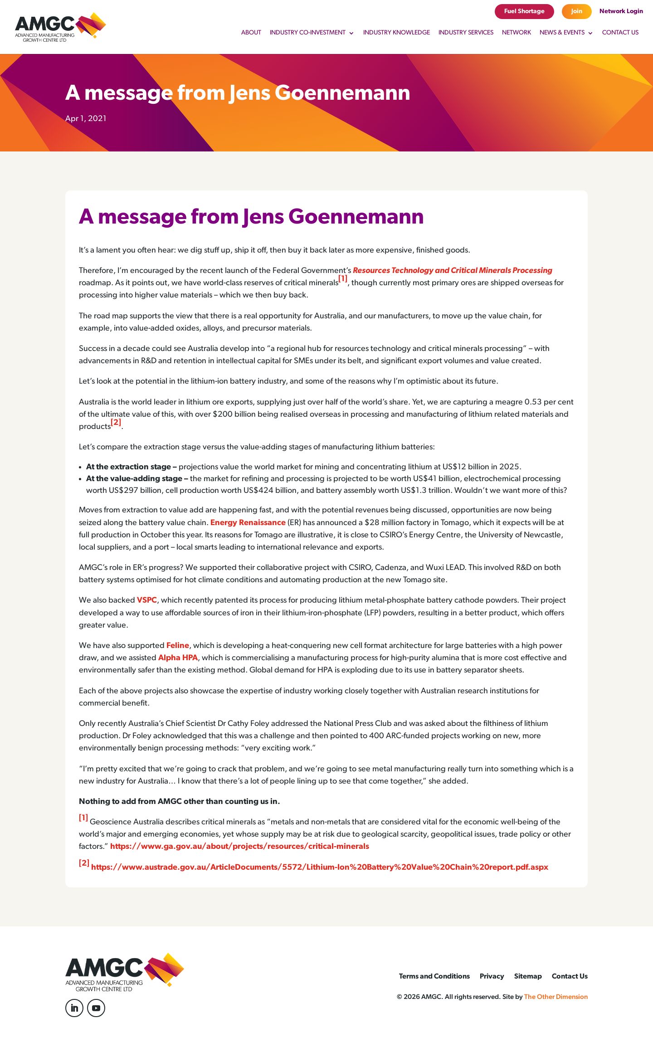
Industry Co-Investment (308, 33)
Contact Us (620, 33)
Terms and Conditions (434, 977)
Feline (177, 646)
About (251, 33)
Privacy (492, 977)
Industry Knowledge (396, 33)
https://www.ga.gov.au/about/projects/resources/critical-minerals (239, 846)
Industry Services (466, 33)
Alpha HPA (178, 658)
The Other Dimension (556, 997)
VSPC (147, 600)
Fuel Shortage (524, 11)
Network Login (621, 11)
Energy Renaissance (248, 523)
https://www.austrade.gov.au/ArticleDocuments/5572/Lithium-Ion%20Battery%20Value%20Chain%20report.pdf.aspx (319, 867)
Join (576, 11)
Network (516, 33)
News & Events (562, 33)
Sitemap (528, 977)
